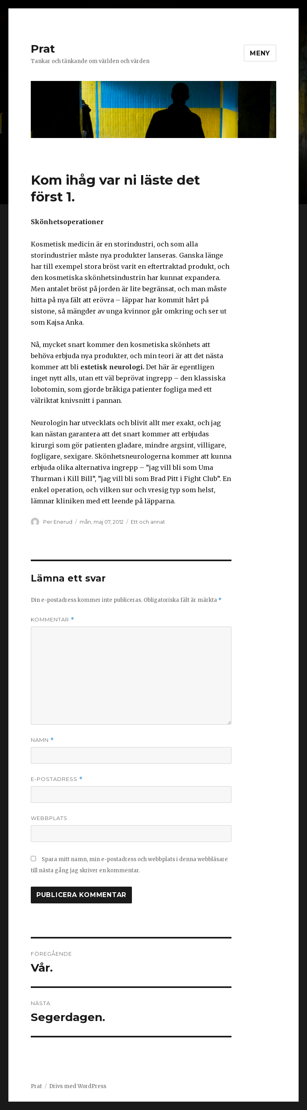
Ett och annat (148, 522)
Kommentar (52, 619)
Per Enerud (57, 522)
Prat (43, 48)
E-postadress (57, 779)
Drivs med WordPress (77, 1086)
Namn (42, 740)
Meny (260, 53)
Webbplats (49, 818)
